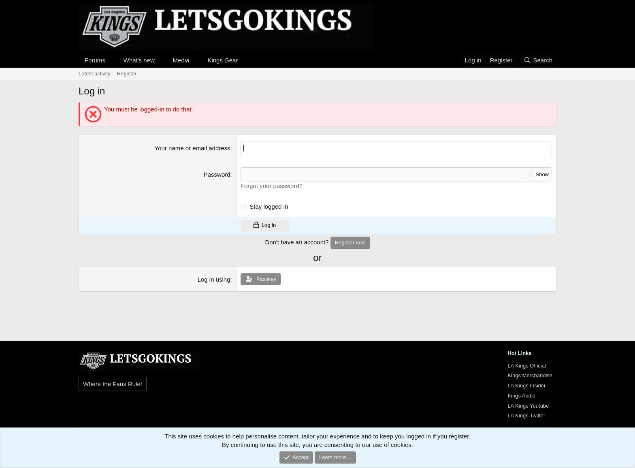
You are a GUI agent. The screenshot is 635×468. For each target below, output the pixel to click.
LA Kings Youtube (528, 406)
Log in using (214, 279)
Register (126, 74)
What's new (139, 60)
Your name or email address (192, 148)
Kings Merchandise (529, 375)
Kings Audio (521, 396)
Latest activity (95, 74)
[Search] (538, 60)
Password (217, 174)
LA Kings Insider (526, 386)
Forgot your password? (272, 185)
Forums (95, 60)
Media (181, 60)
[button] (111, 60)
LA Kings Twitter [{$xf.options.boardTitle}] (526, 415)
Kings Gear (222, 60)
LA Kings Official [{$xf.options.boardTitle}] (526, 366)
